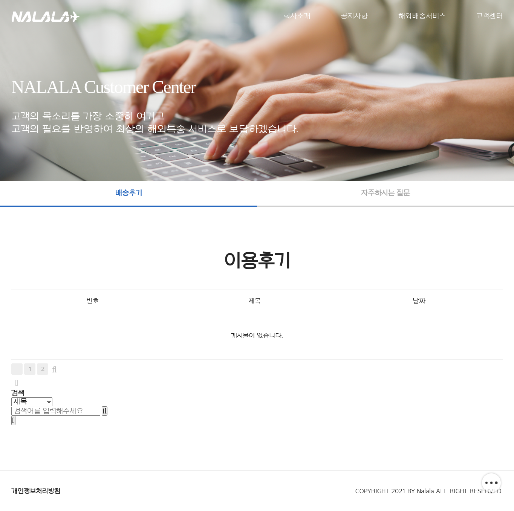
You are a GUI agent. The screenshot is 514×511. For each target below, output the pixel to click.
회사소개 (297, 16)
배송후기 (128, 193)
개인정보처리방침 (35, 491)
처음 (17, 369)
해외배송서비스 (422, 16)
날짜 (419, 300)
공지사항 (354, 16)
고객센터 (489, 16)
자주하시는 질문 (385, 193)
